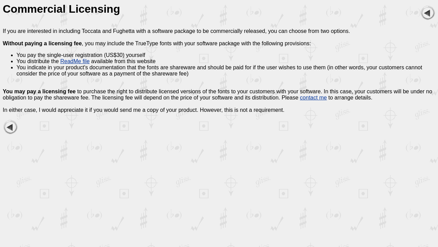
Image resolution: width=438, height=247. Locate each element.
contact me (313, 98)
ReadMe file (75, 61)
